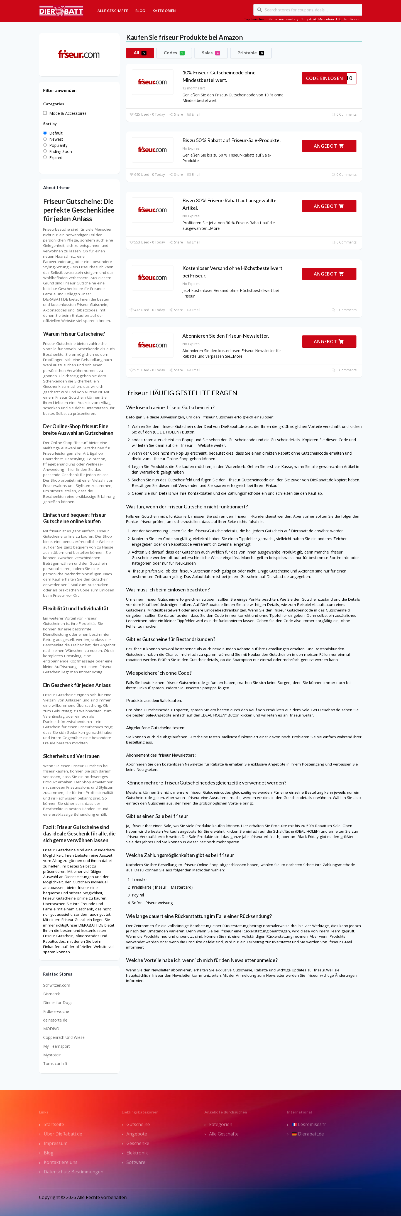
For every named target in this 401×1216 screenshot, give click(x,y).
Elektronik (137, 1153)
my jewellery (289, 19)
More (215, 228)
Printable (251, 52)
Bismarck (51, 993)
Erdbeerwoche (56, 1011)
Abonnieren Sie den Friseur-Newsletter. (225, 336)
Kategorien (164, 10)
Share (176, 114)
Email (193, 114)
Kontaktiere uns (60, 1162)
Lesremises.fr (309, 1124)
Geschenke (137, 1143)
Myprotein (326, 19)
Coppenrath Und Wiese (64, 1037)
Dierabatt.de (308, 1134)
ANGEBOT (329, 146)
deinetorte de (55, 1020)
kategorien (220, 1124)
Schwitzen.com (56, 985)
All (140, 52)
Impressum (55, 1143)
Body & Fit (308, 19)
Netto (272, 19)
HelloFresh (351, 19)
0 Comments (344, 114)
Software (135, 1162)
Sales (211, 52)
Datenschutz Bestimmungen (73, 1172)
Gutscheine (138, 1124)
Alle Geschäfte (112, 10)
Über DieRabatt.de (63, 1134)
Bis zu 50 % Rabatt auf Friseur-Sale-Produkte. (231, 140)
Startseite (54, 1124)
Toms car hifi (55, 1063)
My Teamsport (56, 1046)
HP (338, 19)
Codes (174, 52)
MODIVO (51, 1028)
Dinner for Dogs (57, 1002)
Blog (140, 10)
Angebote (136, 1134)
